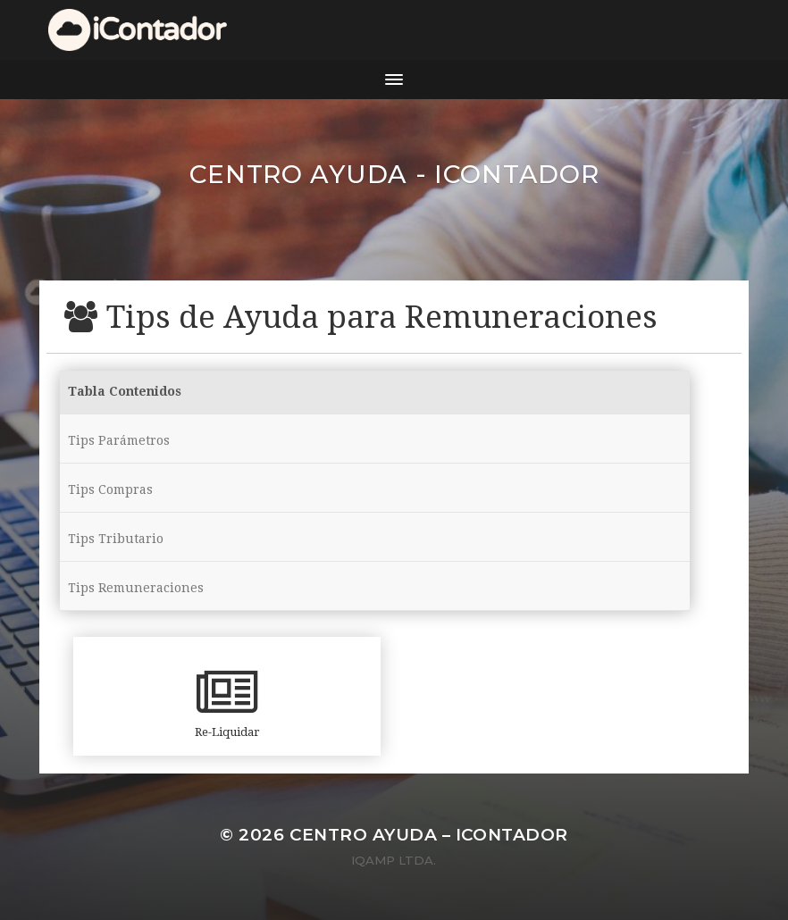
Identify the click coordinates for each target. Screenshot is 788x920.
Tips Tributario (115, 538)
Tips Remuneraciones (136, 588)
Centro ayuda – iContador (428, 834)
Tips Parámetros (119, 440)
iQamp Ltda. (393, 860)
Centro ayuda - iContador (394, 174)
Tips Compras (110, 489)
